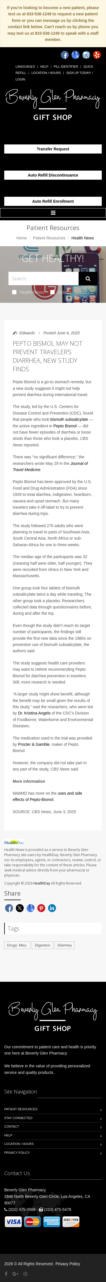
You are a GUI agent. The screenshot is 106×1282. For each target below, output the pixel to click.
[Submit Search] (88, 278)
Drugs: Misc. (17, 945)
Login (20, 79)
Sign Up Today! (78, 72)
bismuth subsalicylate (69, 419)
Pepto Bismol (65, 426)
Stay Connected (18, 1118)
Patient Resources (49, 238)
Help (44, 66)
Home (21, 238)
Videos (60, 292)
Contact (11, 1126)
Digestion (42, 945)
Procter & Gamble (33, 744)
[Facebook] (65, 55)
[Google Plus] (15, 1273)
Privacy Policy (17, 1152)
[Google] (75, 55)
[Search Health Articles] (43, 278)
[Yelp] (97, 55)
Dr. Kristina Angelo (34, 713)
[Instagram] (86, 55)
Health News (28, 292)
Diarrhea (64, 945)
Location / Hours (46, 72)
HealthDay (41, 883)
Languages (25, 66)
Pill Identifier (66, 66)
